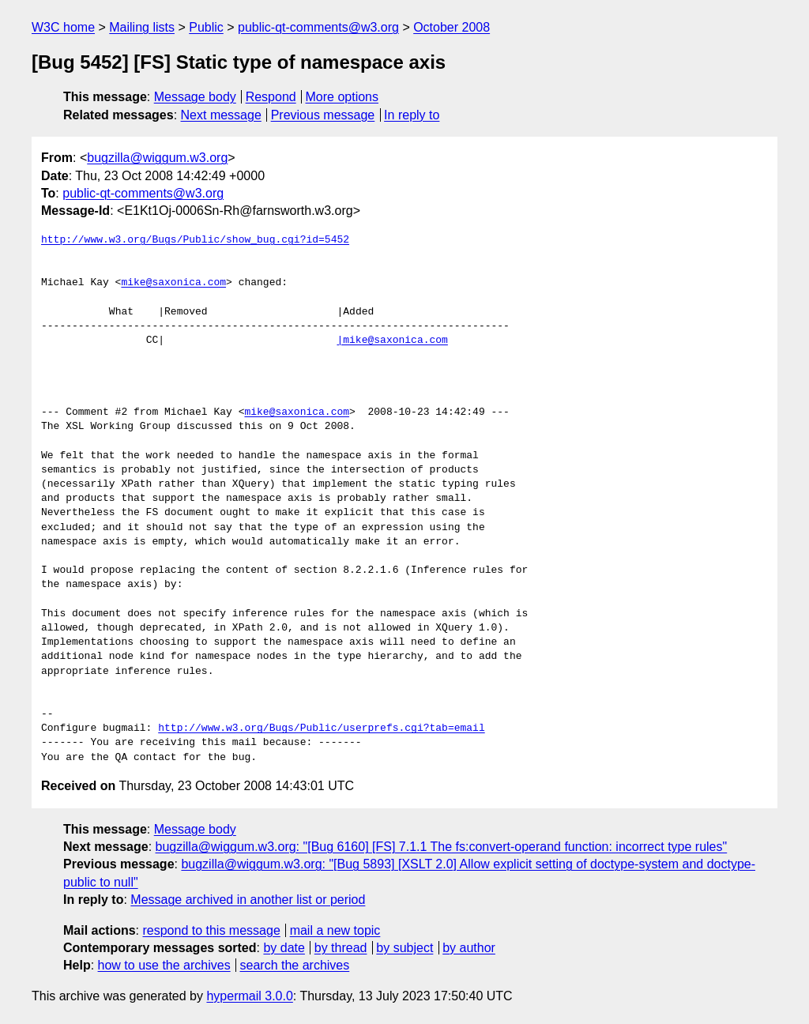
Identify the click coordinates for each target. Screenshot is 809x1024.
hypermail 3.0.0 (249, 996)
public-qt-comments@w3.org (318, 27)
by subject (404, 947)
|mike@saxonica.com (392, 340)
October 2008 (451, 27)
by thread (340, 947)
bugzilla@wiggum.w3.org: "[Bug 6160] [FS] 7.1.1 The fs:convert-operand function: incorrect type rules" (442, 846)
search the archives (295, 965)
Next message (221, 115)
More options (342, 97)
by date (283, 947)
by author (468, 947)
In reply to (411, 115)
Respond (271, 97)
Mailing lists (142, 27)
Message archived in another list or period (247, 899)
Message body (195, 97)
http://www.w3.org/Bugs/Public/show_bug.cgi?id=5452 (195, 240)
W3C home (63, 27)
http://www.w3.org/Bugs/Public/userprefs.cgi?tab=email (321, 728)
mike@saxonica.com (173, 283)
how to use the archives (164, 965)
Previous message (323, 115)
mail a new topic (335, 930)
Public (206, 27)
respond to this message (211, 930)
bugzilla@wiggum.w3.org (157, 157)
